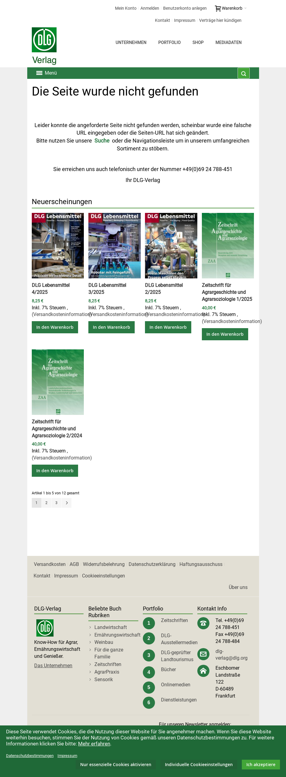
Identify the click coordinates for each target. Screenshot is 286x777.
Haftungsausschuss (200, 564)
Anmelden (149, 8)
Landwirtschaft (110, 627)
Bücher (168, 669)
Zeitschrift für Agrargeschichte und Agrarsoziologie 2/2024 (57, 429)
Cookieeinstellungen (103, 576)
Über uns (238, 587)
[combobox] (244, 73)
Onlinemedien (175, 685)
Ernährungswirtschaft (117, 635)
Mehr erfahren (94, 744)
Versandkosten (50, 564)
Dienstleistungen (179, 700)
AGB (74, 564)
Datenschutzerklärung (152, 564)
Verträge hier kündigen (220, 20)
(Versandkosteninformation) (62, 314)
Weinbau (103, 642)
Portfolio (169, 42)
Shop (198, 42)
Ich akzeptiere (260, 764)
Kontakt (162, 20)
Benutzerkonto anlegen (185, 8)
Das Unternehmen (53, 665)
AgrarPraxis (106, 672)
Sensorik (103, 679)
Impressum (184, 20)
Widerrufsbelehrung (104, 564)
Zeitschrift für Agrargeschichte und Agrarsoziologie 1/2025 (227, 292)
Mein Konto (125, 8)
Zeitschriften (107, 664)
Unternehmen (131, 42)
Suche (102, 140)
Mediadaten (228, 42)
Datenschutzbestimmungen (30, 755)
